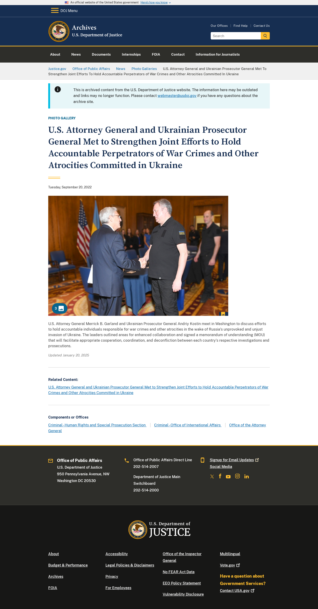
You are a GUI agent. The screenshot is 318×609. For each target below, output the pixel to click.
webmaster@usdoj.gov (177, 95)
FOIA (52, 588)
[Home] (85, 40)
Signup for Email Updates (235, 460)
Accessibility (116, 554)
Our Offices (219, 25)
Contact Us (262, 25)
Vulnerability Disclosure (183, 594)
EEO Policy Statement (182, 583)
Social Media (221, 466)
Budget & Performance (68, 565)
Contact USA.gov (237, 590)
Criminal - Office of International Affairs (188, 425)
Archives (55, 576)
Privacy (111, 576)
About (53, 554)
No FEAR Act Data (179, 572)
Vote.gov (230, 565)
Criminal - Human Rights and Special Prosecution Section (97, 425)
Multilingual (230, 554)
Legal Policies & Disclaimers (129, 565)
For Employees (118, 588)
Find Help (241, 25)
